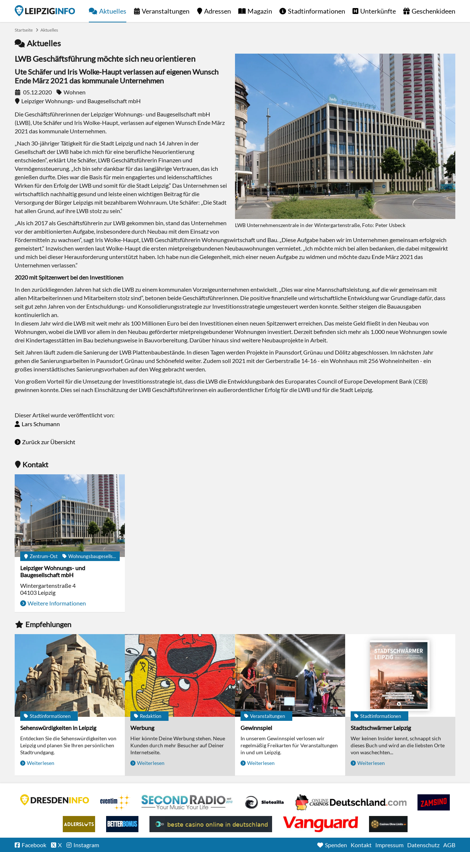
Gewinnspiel (256, 727)
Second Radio (187, 802)
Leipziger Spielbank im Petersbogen (351, 802)
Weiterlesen (40, 763)
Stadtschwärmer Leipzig (381, 727)
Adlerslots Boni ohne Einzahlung (79, 824)
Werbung (142, 727)
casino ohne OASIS (320, 824)
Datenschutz (423, 844)
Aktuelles (112, 11)
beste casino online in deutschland (210, 824)
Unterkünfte (378, 11)
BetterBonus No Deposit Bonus (122, 824)
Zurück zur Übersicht (48, 441)
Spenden (336, 844)
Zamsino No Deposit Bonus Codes (433, 802)
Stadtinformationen (316, 11)
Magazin (259, 11)
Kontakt (361, 844)
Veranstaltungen (165, 11)
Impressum (389, 844)
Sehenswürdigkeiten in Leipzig (58, 727)
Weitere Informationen (57, 603)
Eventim (115, 802)
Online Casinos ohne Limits (388, 824)
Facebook (34, 844)
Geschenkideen (433, 11)
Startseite (45, 10)
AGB (449, 844)
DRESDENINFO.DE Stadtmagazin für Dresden (54, 799)
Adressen (217, 11)
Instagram (86, 844)
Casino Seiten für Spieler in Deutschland (264, 802)
